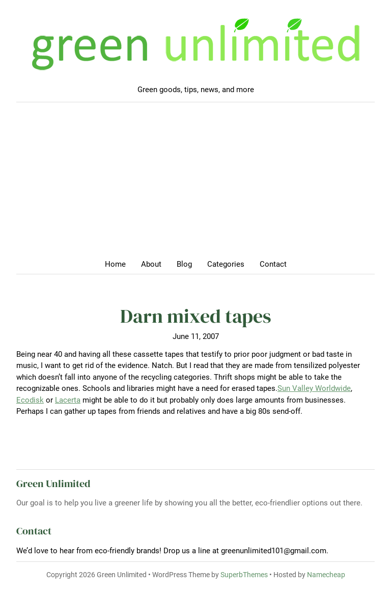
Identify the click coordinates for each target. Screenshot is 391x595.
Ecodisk (30, 400)
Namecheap (326, 575)
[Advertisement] (195, 183)
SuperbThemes (244, 575)
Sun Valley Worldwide (314, 388)
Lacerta (67, 400)
